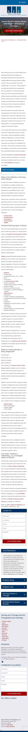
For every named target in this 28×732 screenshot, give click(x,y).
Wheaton (4, 628)
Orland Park (5, 625)
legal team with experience (19, 329)
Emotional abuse (8, 206)
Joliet (3, 620)
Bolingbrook (5, 613)
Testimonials (13, 722)
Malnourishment (8, 282)
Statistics (3, 245)
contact (21, 479)
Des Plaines (5, 615)
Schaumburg (5, 627)
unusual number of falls (12, 270)
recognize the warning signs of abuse (17, 223)
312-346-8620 (8, 151)
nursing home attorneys (19, 143)
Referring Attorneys (14, 724)
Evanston (4, 617)
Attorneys (7, 722)
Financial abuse (8, 209)
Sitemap (14, 725)
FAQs (3, 724)
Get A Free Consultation (14, 30)
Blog (25, 722)
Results (18, 722)
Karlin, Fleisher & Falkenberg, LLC (16, 493)
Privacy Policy (22, 724)
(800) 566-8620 (10, 715)
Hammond (4, 618)
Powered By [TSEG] (14, 729)
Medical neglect (8, 392)
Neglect (6, 211)
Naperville (4, 622)
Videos (22, 722)
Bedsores (6, 261)
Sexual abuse (7, 208)
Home (3, 722)
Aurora (3, 611)
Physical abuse (8, 204)
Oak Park (4, 623)
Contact (7, 724)
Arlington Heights (6, 610)
